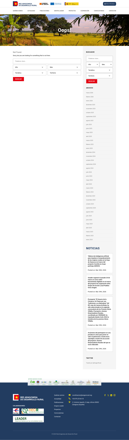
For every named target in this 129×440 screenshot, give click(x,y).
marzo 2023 (89, 231)
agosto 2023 (89, 212)
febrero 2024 (89, 192)
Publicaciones (44, 11)
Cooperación (85, 11)
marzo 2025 (89, 140)
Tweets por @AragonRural (93, 363)
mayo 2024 (89, 180)
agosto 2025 (89, 120)
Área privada (110, 4)
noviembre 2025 (90, 108)
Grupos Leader (59, 11)
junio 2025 (89, 128)
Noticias (93, 248)
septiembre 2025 (91, 116)
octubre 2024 (90, 160)
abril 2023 (89, 228)
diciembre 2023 (90, 196)
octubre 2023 (90, 204)
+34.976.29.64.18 (76, 399)
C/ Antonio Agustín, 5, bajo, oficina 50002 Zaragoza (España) (84, 403)
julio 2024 (89, 172)
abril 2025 (89, 136)
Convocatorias (99, 11)
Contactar (112, 11)
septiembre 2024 (91, 164)
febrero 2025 (89, 144)
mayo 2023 (89, 224)
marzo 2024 (89, 188)
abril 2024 (89, 184)
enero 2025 (89, 148)
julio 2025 (89, 124)
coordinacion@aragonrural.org (80, 395)
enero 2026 (89, 100)
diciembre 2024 (90, 152)
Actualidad (31, 11)
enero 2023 (89, 239)
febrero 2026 (89, 97)
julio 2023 (89, 216)
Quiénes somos (18, 11)
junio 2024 (89, 176)
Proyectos (72, 11)
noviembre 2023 (90, 200)
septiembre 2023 (91, 208)
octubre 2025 (90, 112)
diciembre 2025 (90, 104)
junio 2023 (89, 220)
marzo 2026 (89, 93)
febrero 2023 (89, 235)
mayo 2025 (89, 132)
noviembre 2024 (90, 156)
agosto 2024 (89, 168)
